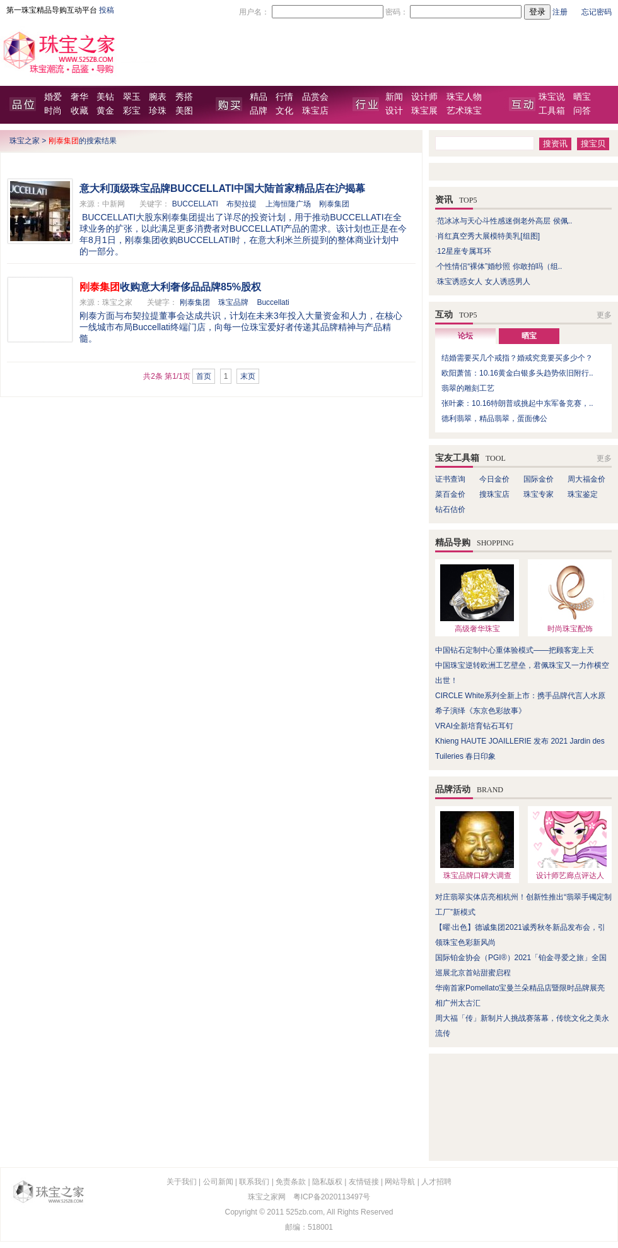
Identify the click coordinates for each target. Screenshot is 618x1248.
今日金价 (494, 479)
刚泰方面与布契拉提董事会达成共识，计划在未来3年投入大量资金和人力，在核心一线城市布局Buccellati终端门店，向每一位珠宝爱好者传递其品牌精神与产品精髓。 (240, 327)
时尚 (53, 111)
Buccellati (273, 302)
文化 (284, 111)
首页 (203, 376)
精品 (258, 97)
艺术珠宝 (464, 111)
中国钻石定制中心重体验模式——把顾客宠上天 (514, 650)
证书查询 (450, 479)
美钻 (105, 97)
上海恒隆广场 (288, 203)
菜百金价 (450, 494)
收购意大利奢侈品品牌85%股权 (170, 287)
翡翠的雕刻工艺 (467, 388)
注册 (560, 12)
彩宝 (132, 111)
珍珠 (157, 111)
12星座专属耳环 (464, 251)
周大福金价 (586, 479)
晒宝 (582, 97)
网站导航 (400, 1181)
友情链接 (364, 1181)
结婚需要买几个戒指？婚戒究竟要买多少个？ (517, 358)
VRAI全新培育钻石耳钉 (474, 726)
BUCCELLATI (195, 203)
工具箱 (552, 111)
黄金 (105, 111)
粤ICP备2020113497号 (332, 1196)
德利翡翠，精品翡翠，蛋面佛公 (494, 418)
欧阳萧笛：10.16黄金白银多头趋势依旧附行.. (517, 373)
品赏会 (315, 97)
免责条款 (291, 1181)
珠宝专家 (538, 494)
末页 (247, 376)
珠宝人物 (464, 97)
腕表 (157, 97)
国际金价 (538, 479)
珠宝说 (552, 97)
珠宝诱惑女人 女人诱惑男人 (483, 281)
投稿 (106, 10)
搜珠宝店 (494, 494)
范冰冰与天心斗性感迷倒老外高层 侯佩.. (504, 221)
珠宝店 (315, 111)
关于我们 (181, 1181)
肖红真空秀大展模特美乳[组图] (488, 236)
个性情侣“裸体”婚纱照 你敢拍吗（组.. (499, 266)
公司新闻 (218, 1181)
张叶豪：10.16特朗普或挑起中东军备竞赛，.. (517, 403)
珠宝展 (424, 111)
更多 (604, 315)
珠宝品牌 (233, 302)
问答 (582, 111)
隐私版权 (327, 1181)
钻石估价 (450, 509)
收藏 (79, 111)
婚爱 (53, 97)
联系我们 (254, 1181)
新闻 (394, 97)
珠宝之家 (24, 140)
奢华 (79, 97)
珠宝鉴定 (583, 494)
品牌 (258, 111)
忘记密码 (596, 12)
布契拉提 (241, 203)
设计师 (424, 97)
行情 (284, 97)
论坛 (465, 335)
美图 (184, 111)
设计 (394, 111)
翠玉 (132, 97)
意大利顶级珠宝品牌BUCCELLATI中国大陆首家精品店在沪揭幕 (222, 188)
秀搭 (184, 97)
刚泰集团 (334, 203)
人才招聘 (436, 1181)
